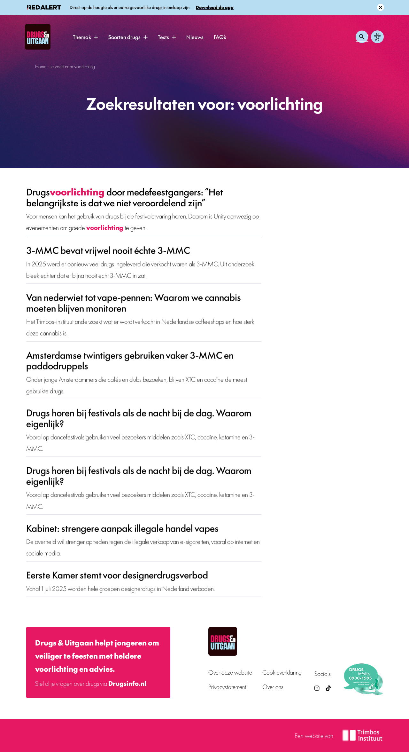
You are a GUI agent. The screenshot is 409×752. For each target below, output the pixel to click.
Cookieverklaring (282, 672)
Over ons (272, 686)
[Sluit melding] (380, 7)
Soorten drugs (124, 37)
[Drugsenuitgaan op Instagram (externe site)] (317, 688)
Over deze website (230, 672)
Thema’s (82, 37)
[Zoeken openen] (362, 36)
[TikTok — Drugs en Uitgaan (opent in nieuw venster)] (328, 688)
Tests (163, 37)
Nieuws (195, 37)
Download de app (215, 7)
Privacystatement (227, 686)
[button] (96, 37)
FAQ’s (220, 37)
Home (40, 66)
